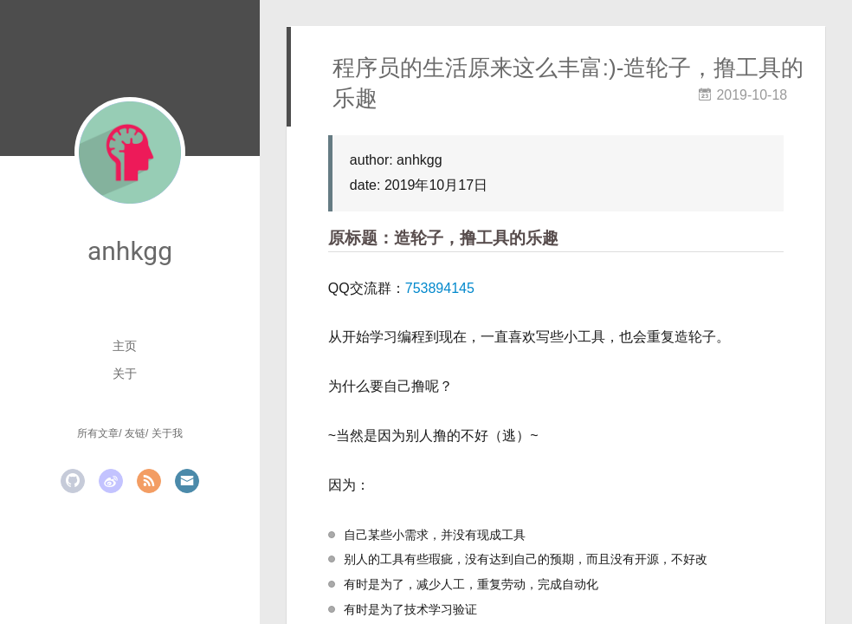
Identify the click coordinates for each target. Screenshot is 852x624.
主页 (125, 346)
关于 (125, 373)
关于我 (167, 433)
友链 (135, 433)
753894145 (439, 288)
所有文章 (98, 433)
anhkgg (129, 251)
